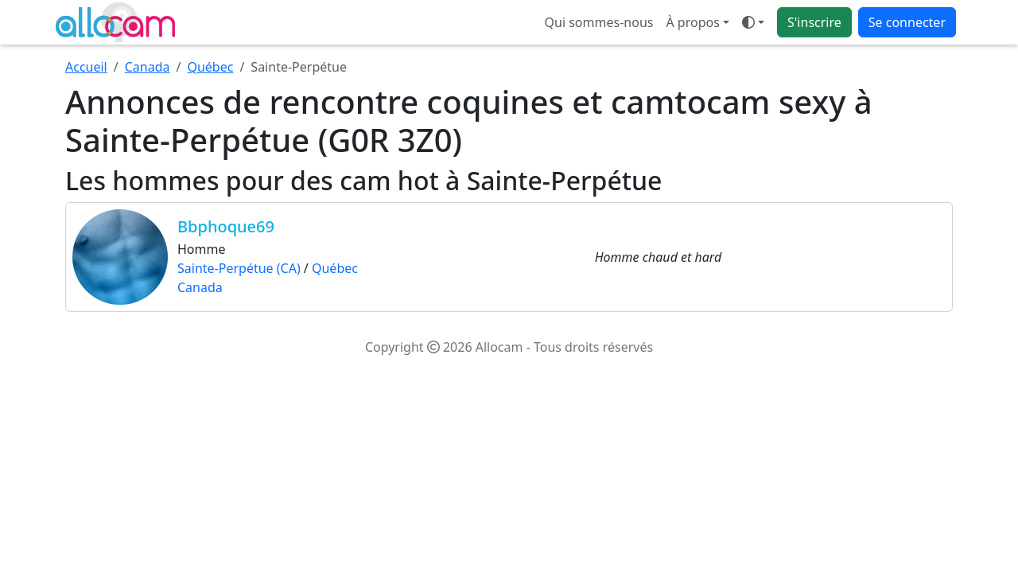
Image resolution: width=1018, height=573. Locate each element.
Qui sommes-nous (599, 22)
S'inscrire (814, 22)
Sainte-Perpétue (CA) (239, 268)
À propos (692, 22)
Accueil (86, 67)
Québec (210, 67)
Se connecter (907, 22)
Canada (147, 67)
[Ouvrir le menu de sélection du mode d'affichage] (753, 22)
